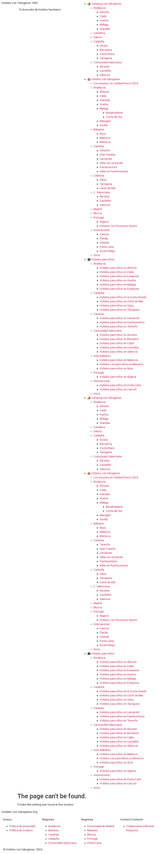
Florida (104, 238)
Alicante (105, 66)
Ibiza (103, 133)
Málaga (104, 24)
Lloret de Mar (108, 188)
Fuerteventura (108, 167)
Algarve (104, 221)
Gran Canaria (107, 154)
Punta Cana (107, 246)
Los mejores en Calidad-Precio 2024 (115, 83)
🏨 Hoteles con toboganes (103, 79)
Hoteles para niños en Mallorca (119, 360)
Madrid (97, 209)
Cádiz (103, 16)
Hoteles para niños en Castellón (119, 347)
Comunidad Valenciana (107, 62)
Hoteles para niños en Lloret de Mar (121, 301)
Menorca (105, 142)
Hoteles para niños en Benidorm (119, 339)
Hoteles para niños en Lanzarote (119, 318)
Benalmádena (114, 112)
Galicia (97, 37)
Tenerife (105, 150)
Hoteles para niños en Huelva (118, 280)
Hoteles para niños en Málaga (118, 284)
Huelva (104, 20)
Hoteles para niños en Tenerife (119, 326)
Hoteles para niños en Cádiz (117, 272)
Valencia (105, 75)
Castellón (105, 70)
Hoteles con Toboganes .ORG (20, 3)
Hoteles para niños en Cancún (118, 389)
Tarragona (106, 58)
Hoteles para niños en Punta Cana (120, 385)
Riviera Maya (107, 251)
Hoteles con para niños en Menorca (121, 364)
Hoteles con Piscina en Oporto (118, 225)
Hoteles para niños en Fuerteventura (122, 322)
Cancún (104, 234)
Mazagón (105, 121)
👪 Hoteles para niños (100, 259)
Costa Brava (107, 54)
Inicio (96, 255)
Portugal (98, 217)
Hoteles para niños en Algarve (118, 376)
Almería (104, 12)
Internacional (101, 230)
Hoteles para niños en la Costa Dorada (123, 297)
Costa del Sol (114, 116)
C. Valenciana (101, 192)
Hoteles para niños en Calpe (117, 343)
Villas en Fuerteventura (114, 171)
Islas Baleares (102, 355)
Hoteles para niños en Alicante (118, 334)
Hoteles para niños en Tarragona (119, 309)
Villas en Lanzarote (111, 163)
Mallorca (105, 137)
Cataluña (98, 41)
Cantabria (99, 33)
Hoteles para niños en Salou (117, 305)
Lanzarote (106, 158)
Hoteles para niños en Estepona (119, 276)
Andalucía (99, 7)
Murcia (97, 213)
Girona (104, 45)
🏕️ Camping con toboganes (104, 3)
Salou (103, 179)
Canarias (98, 146)
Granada (105, 28)
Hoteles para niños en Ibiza (116, 368)
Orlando (104, 242)
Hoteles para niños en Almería (118, 267)
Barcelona (106, 49)
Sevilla (104, 125)
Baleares (98, 129)
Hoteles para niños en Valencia (119, 351)
